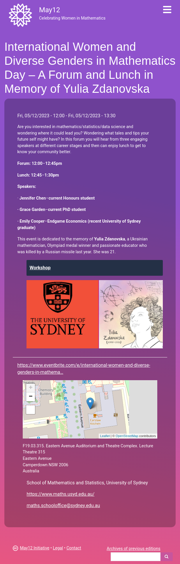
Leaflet (105, 436)
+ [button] (31, 388)
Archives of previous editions (133, 548)
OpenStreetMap (127, 436)
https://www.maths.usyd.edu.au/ (60, 494)
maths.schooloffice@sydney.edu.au (63, 505)
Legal (58, 548)
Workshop (39, 267)
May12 (49, 10)
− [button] (31, 396)
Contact (73, 548)
